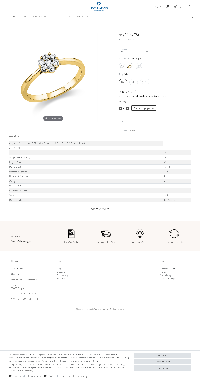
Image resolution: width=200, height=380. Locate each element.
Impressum (164, 271)
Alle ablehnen (162, 367)
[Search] (190, 16)
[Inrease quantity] (127, 108)
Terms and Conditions (169, 268)
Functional (66, 376)
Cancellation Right (168, 278)
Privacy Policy (165, 275)
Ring (25, 16)
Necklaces (63, 16)
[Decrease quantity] (120, 108)
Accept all (162, 355)
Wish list (124, 121)
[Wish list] (167, 6)
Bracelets (82, 16)
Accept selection (162, 361)
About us (15, 274)
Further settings (80, 376)
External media (34, 376)
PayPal (51, 376)
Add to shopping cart (144, 108)
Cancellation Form (168, 281)
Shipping (122, 101)
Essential (17, 376)
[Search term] (169, 16)
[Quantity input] (123, 108)
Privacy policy (27, 370)
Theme (12, 16)
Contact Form (17, 268)
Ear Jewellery (42, 16)
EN (190, 6)
